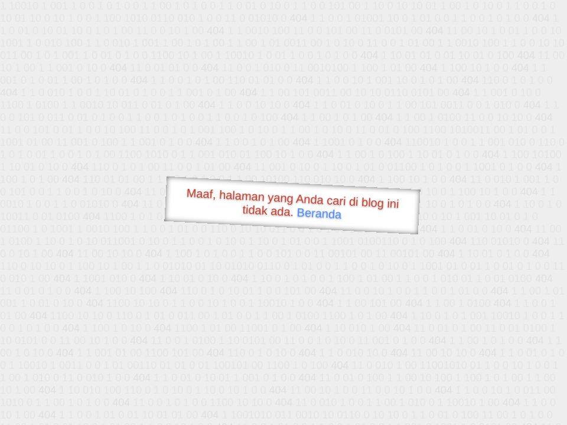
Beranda (319, 213)
